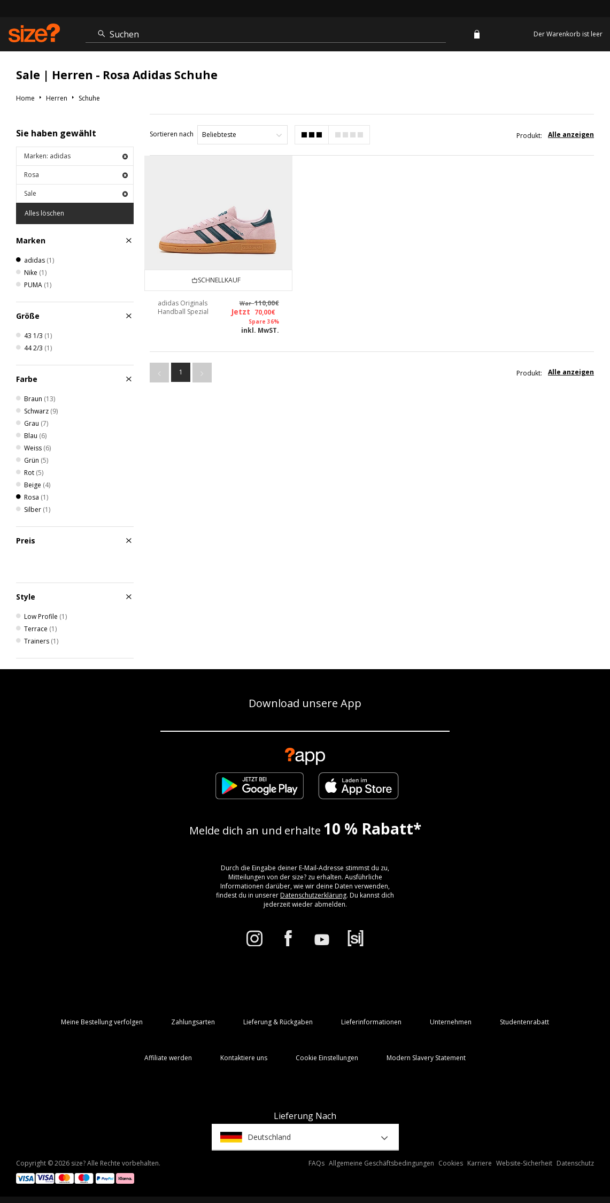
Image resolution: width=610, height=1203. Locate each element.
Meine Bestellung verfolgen (102, 1021)
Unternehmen (451, 1021)
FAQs (316, 1163)
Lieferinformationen (371, 1021)
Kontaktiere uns (243, 1057)
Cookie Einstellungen (327, 1057)
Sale (76, 193)
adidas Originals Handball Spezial (183, 307)
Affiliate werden (168, 1057)
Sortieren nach (172, 134)
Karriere (479, 1163)
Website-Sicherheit (524, 1163)
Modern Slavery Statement (426, 1057)
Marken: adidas (76, 155)
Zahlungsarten (193, 1021)
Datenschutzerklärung (313, 895)
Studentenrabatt (524, 1021)
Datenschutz (575, 1163)
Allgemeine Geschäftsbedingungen (381, 1163)
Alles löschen (44, 213)
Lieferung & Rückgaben (278, 1021)
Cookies (450, 1163)
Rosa (76, 174)
